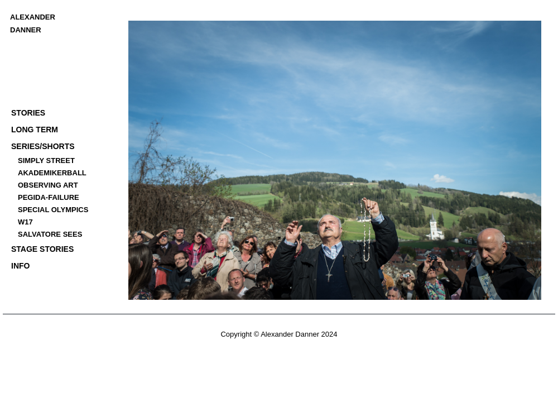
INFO (20, 265)
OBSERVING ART (48, 185)
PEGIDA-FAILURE (48, 197)
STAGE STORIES (42, 249)
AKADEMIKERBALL (52, 173)
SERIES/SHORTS (43, 146)
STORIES (28, 112)
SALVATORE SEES (50, 234)
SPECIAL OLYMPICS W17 (53, 215)
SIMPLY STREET (46, 160)
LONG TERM (34, 129)
